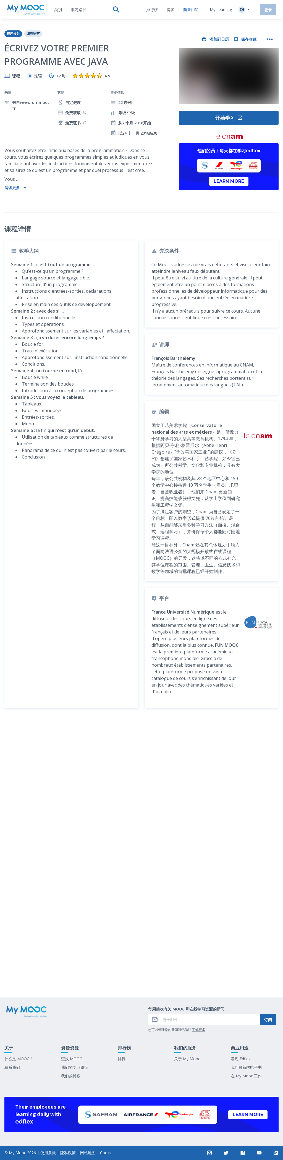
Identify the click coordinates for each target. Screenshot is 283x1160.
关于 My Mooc (187, 1058)
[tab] (58, 9)
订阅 (268, 1019)
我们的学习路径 (74, 1067)
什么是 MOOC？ (18, 1058)
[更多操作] (270, 39)
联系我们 (12, 1067)
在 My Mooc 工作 (246, 1075)
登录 (268, 9)
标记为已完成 (141, 976)
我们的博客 (70, 1075)
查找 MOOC (71, 1058)
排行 (121, 1058)
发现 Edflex (240, 1058)
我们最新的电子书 (246, 1067)
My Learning (221, 9)
